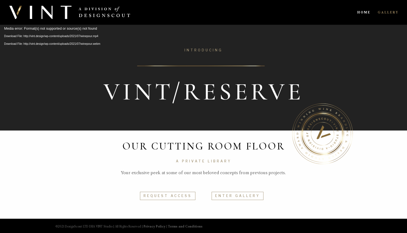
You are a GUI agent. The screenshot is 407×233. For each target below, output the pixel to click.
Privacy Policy (154, 226)
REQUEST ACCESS (168, 196)
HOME (363, 12)
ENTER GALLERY (237, 196)
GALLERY (388, 12)
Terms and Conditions (185, 226)
